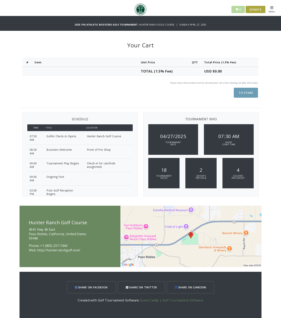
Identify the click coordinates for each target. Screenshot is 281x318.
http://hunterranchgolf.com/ (58, 250)
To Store (246, 93)
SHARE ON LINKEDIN (190, 287)
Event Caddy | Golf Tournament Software (171, 300)
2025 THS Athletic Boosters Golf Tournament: (107, 24)
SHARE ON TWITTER (141, 287)
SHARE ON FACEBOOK (91, 287)
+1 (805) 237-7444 (53, 246)
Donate (255, 9)
